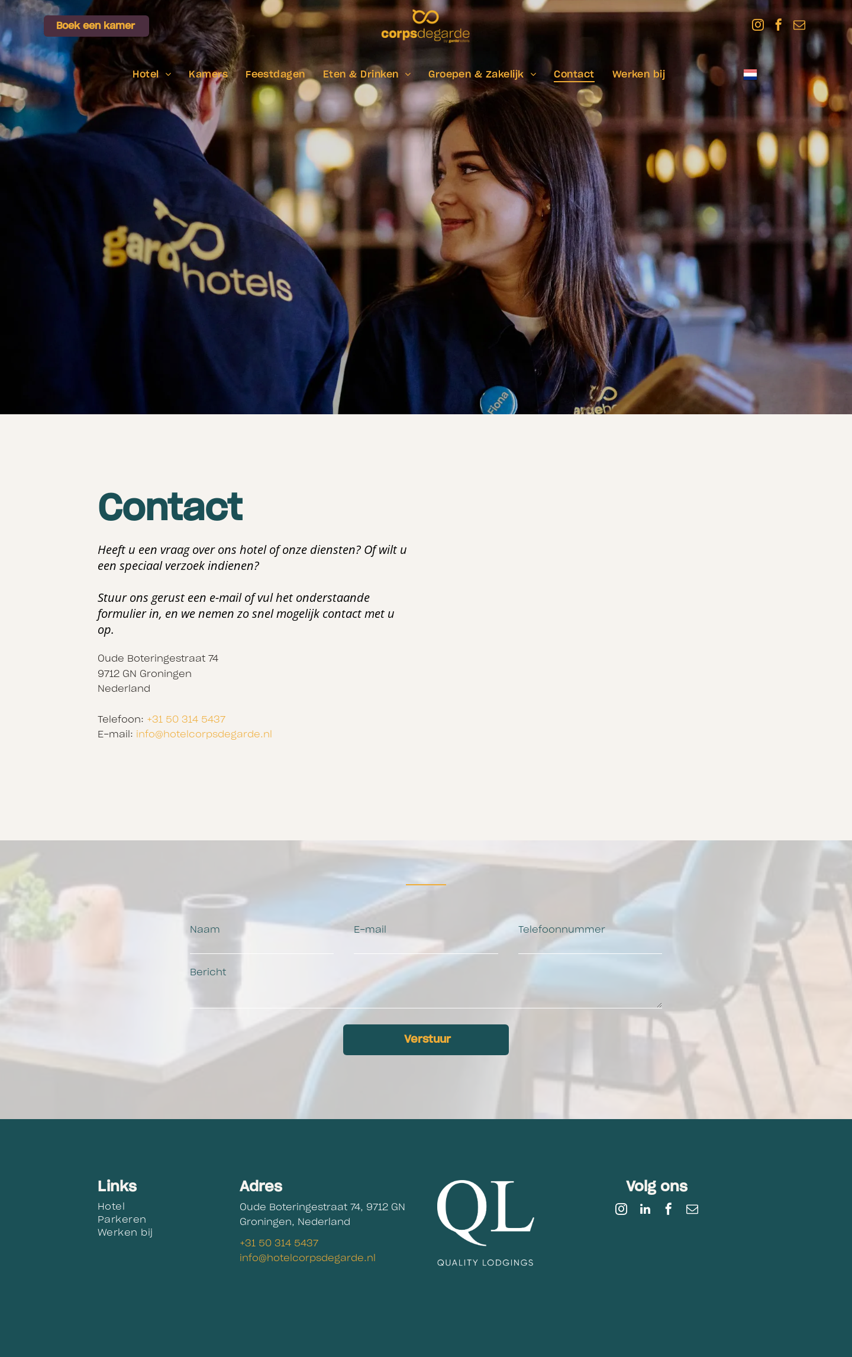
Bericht (208, 972)
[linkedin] (645, 1210)
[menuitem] (152, 74)
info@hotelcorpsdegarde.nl (204, 734)
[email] (799, 26)
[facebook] (779, 26)
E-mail (370, 929)
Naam (205, 929)
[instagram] (758, 26)
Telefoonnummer (561, 929)
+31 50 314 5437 (186, 719)
